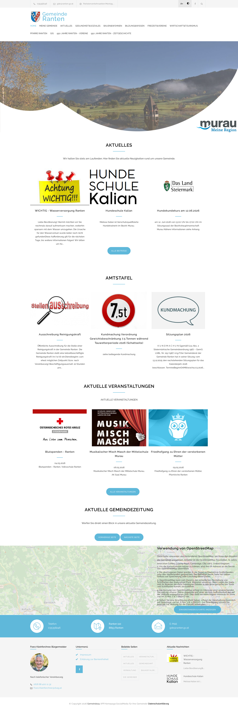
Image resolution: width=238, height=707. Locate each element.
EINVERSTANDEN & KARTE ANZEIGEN (197, 607)
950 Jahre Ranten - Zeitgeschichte (106, 30)
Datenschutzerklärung (158, 700)
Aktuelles (122, 15)
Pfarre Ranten (148, 23)
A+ (181, 3)
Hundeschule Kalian (119, 207)
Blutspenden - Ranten (60, 448)
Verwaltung (129, 667)
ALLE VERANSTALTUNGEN (123, 489)
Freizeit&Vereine (95, 23)
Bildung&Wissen (191, 15)
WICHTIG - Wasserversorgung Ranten (60, 207)
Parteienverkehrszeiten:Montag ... (98, 4)
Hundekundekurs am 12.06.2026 (178, 207)
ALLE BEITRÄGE (119, 248)
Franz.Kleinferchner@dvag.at (48, 685)
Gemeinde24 (93, 700)
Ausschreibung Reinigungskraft (60, 331)
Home (89, 15)
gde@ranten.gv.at (65, 4)
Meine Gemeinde (104, 15)
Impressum (85, 651)
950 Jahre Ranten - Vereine (181, 23)
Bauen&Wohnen (169, 15)
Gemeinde (54, 22)
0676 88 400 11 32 (42, 681)
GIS (161, 23)
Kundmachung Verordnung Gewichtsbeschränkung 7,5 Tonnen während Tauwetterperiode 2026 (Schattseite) (119, 335)
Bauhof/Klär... (148, 667)
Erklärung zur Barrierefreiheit (94, 656)
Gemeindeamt (146, 661)
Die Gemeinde (130, 674)
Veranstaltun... (147, 654)
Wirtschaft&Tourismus (123, 23)
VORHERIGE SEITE (107, 534)
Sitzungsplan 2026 (178, 331)
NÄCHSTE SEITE (132, 534)
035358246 (42, 4)
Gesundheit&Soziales (144, 15)
